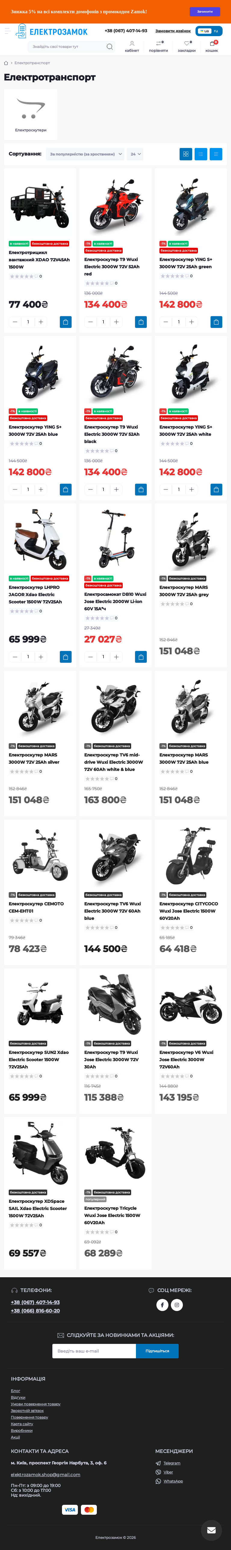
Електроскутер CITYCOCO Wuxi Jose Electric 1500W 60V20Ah (188, 911)
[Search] (109, 46)
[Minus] (15, 322)
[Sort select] (85, 154)
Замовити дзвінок (173, 31)
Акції (15, 1437)
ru (216, 31)
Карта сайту (22, 1424)
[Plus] (41, 322)
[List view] (201, 154)
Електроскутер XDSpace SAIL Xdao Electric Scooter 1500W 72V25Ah (38, 1208)
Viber (168, 1472)
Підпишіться (157, 1351)
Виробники (21, 1430)
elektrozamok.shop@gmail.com (45, 1474)
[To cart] (66, 322)
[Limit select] (135, 154)
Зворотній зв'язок (27, 1410)
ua (205, 31)
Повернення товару (29, 1417)
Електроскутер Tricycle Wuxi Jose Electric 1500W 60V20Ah (112, 1215)
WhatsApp (173, 1481)
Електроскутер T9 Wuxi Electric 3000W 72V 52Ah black (112, 434)
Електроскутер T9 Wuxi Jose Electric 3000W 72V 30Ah (111, 1060)
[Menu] (8, 31)
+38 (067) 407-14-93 (35, 1302)
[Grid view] (186, 154)
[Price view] (216, 154)
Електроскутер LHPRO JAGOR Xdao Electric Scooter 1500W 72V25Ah (35, 595)
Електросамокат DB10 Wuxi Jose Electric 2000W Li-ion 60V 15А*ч (115, 602)
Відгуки (18, 1397)
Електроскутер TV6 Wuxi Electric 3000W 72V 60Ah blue (112, 911)
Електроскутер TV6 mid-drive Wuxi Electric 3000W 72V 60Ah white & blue (113, 762)
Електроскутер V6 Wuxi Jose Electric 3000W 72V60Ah (186, 1060)
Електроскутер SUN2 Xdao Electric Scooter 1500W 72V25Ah (39, 1060)
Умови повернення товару (35, 1404)
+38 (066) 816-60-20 (35, 1311)
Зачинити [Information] (205, 12)
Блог (15, 1390)
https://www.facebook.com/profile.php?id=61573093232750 (162, 1305)
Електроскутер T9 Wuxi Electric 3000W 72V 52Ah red (112, 267)
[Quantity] (28, 322)
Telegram (172, 1463)
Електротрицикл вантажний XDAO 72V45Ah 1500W (39, 260)
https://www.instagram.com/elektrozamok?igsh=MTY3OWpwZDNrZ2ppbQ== (177, 1305)
